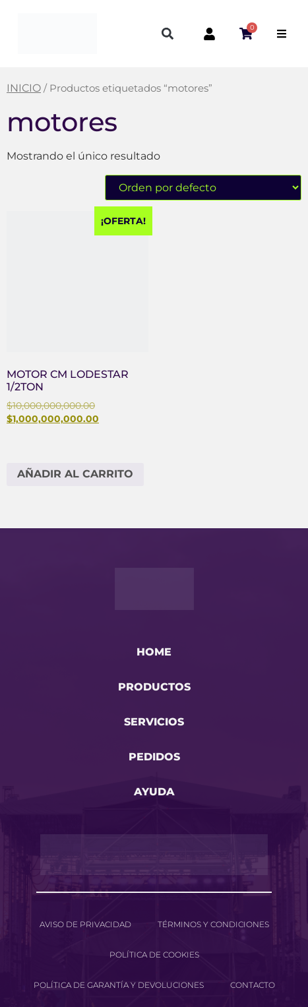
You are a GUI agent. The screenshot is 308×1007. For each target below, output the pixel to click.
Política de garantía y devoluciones (119, 985)
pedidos (154, 756)
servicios (154, 722)
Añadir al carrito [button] (75, 474)
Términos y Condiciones (213, 924)
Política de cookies (154, 955)
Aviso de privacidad (85, 924)
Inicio (24, 88)
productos (154, 687)
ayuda (154, 791)
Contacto (252, 985)
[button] (168, 34)
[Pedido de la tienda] (203, 187)
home (154, 652)
